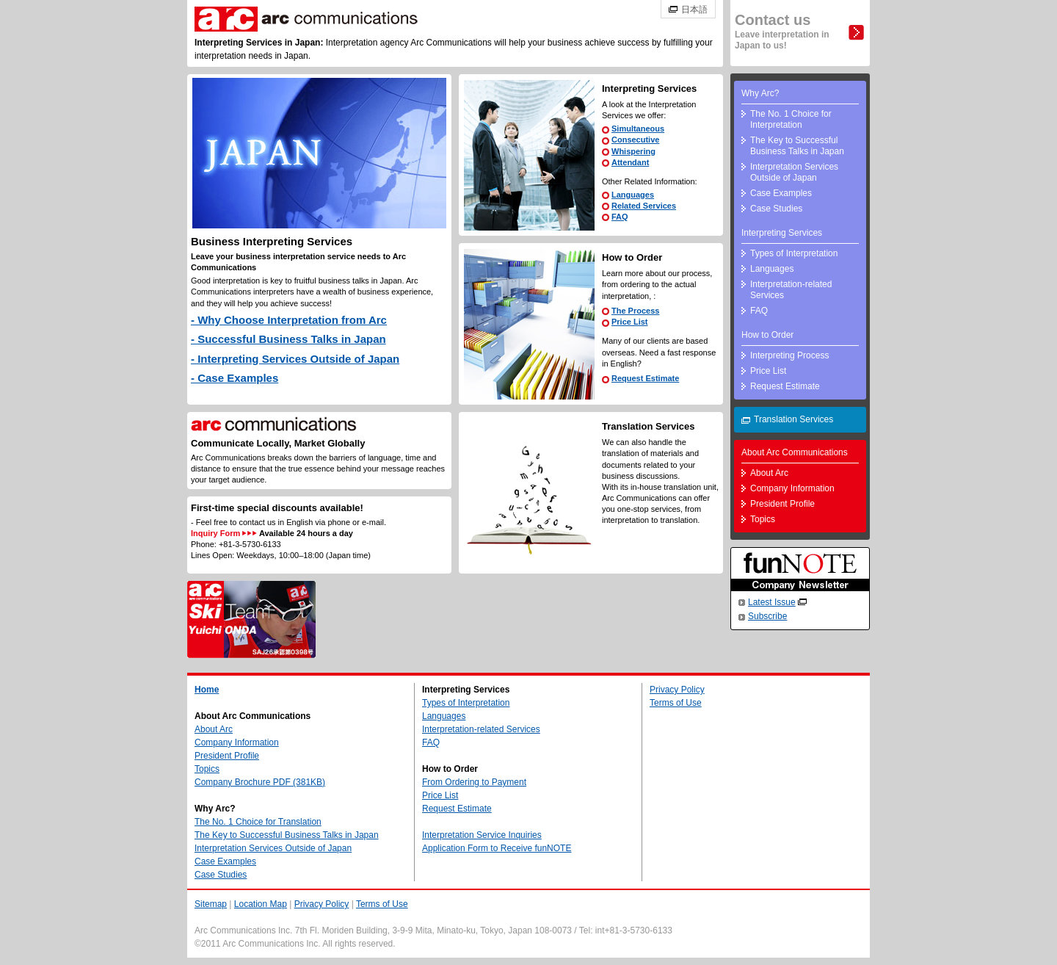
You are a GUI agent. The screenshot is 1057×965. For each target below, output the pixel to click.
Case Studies (776, 208)
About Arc (769, 473)
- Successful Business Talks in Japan (288, 339)
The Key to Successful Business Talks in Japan (797, 145)
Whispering (633, 151)
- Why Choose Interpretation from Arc (289, 320)
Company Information (792, 488)
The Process (635, 310)
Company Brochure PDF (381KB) (260, 782)
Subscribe (767, 616)
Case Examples (781, 193)
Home (207, 689)
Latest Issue (772, 602)
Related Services (643, 205)
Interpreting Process (789, 355)
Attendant (630, 162)
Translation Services (793, 419)
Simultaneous (637, 128)
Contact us (782, 31)
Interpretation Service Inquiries (482, 835)
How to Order (767, 335)
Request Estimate (645, 378)
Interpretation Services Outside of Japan (794, 172)
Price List (629, 321)
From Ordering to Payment (474, 782)
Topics (762, 519)
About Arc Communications (794, 452)
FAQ (619, 216)
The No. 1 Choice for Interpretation (791, 119)
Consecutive (635, 139)
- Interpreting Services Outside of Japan (295, 359)
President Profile (782, 504)
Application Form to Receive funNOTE (496, 848)
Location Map (260, 904)
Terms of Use (676, 703)
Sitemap (211, 904)
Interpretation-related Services (791, 289)
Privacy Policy (677, 689)
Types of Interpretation (794, 253)
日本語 (694, 9)
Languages (632, 194)
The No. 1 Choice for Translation (258, 822)
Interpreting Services (781, 233)
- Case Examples (234, 378)
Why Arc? (760, 93)
